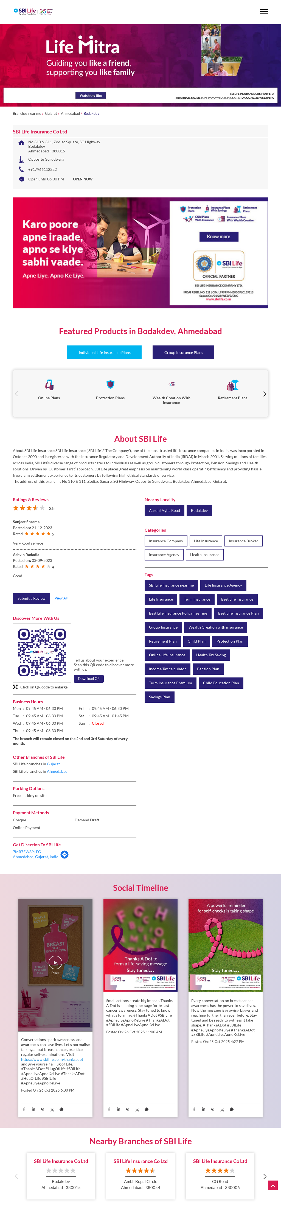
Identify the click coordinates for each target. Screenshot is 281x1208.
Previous (16, 393)
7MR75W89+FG (27, 851)
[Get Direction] (64, 857)
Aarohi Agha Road (164, 510)
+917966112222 (42, 169)
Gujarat (51, 113)
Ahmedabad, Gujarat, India (35, 856)
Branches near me (27, 113)
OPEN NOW (83, 179)
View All (61, 598)
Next (264, 393)
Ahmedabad (70, 113)
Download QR (89, 678)
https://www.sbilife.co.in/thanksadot (52, 1059)
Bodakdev (199, 510)
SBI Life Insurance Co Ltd (61, 1161)
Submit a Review (32, 598)
